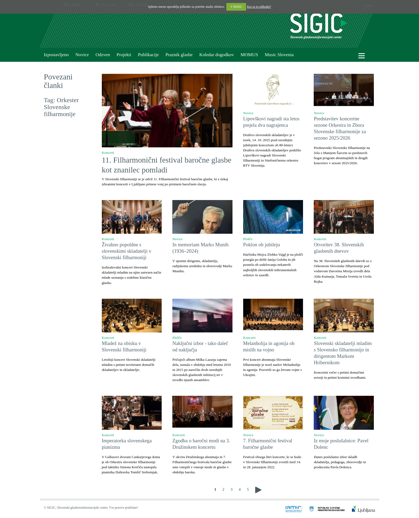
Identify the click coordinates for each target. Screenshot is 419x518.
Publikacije (148, 54)
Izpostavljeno (56, 54)
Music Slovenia (279, 54)
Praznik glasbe (179, 54)
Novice (82, 54)
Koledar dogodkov (216, 54)
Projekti (124, 54)
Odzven (102, 54)
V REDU (236, 7)
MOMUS (249, 54)
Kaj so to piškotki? (259, 7)
